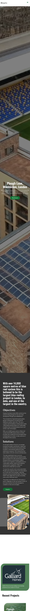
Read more (15, 198)
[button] (27, 2)
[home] (3, 3)
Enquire (8, 489)
